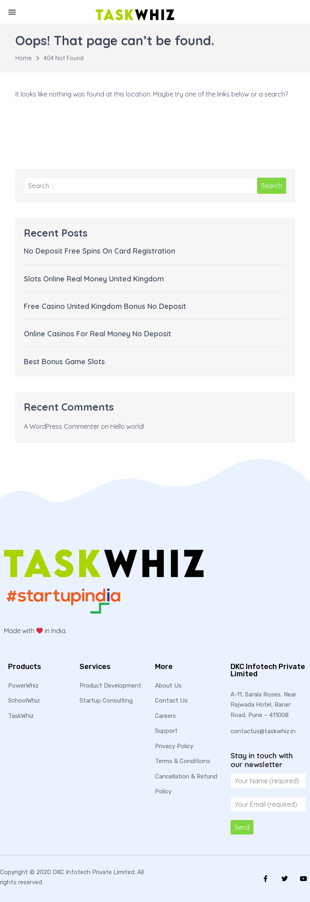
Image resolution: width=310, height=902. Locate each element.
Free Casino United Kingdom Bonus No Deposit (105, 306)
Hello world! (127, 426)
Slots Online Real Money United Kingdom (94, 278)
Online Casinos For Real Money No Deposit (97, 333)
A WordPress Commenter (61, 426)
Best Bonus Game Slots (64, 361)
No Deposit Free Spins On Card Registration (99, 251)
